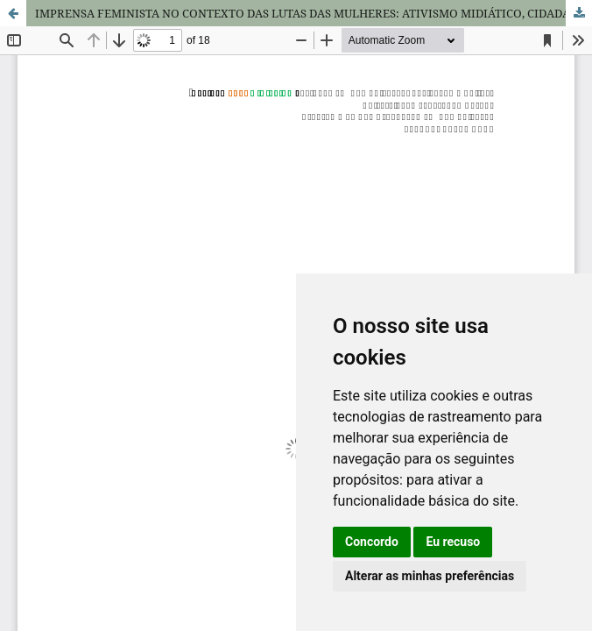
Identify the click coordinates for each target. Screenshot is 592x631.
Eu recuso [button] (453, 542)
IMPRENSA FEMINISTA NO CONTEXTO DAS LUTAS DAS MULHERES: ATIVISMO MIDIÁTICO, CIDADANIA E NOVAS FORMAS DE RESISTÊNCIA (313, 13)
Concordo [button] (371, 542)
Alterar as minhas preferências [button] (429, 576)
